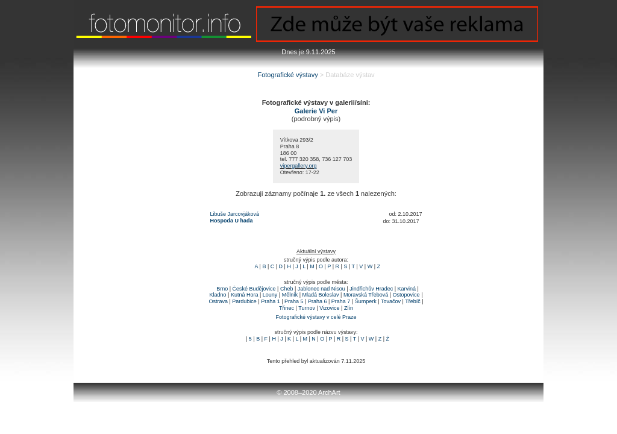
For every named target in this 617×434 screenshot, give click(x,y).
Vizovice (329, 308)
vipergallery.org (298, 166)
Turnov (306, 308)
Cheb (286, 289)
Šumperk (366, 301)
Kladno (218, 295)
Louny (270, 295)
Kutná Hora (244, 295)
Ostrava (218, 301)
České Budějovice (253, 289)
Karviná (407, 289)
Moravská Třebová (365, 295)
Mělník (290, 295)
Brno (222, 289)
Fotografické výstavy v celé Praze (315, 317)
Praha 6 (317, 301)
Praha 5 (294, 301)
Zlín (348, 308)
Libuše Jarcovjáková (235, 214)
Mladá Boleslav (320, 295)
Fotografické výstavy (287, 74)
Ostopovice (406, 295)
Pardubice (244, 301)
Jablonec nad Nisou (321, 289)
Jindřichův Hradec (371, 289)
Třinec (286, 308)
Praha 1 (270, 301)
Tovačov (391, 301)
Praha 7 (341, 301)
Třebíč (413, 301)
